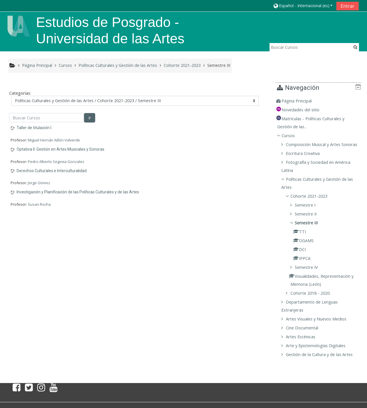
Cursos (292, 135)
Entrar (347, 6)
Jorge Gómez (39, 182)
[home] (19, 25)
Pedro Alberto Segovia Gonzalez (56, 161)
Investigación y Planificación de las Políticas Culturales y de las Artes (78, 192)
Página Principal (301, 101)
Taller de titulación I (34, 127)
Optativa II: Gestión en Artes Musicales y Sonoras (60, 149)
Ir (89, 118)
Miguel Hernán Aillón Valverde (54, 140)
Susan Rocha (39, 204)
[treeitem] (320, 101)
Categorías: (20, 93)
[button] (303, 5)
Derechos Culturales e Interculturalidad (52, 170)
